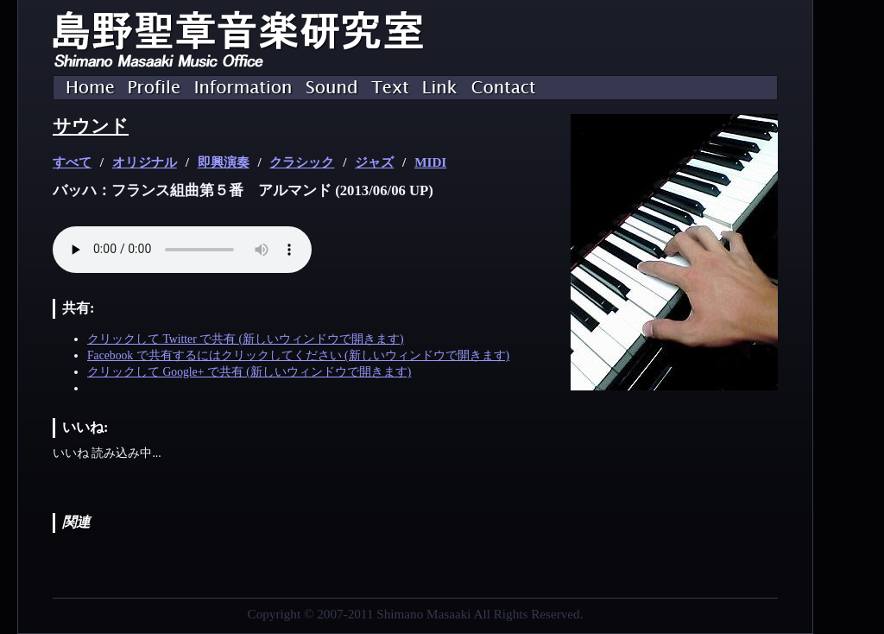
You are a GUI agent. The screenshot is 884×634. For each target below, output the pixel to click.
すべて (72, 162)
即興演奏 (223, 162)
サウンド (91, 126)
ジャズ (374, 162)
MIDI (430, 162)
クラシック (301, 162)
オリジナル (144, 162)
